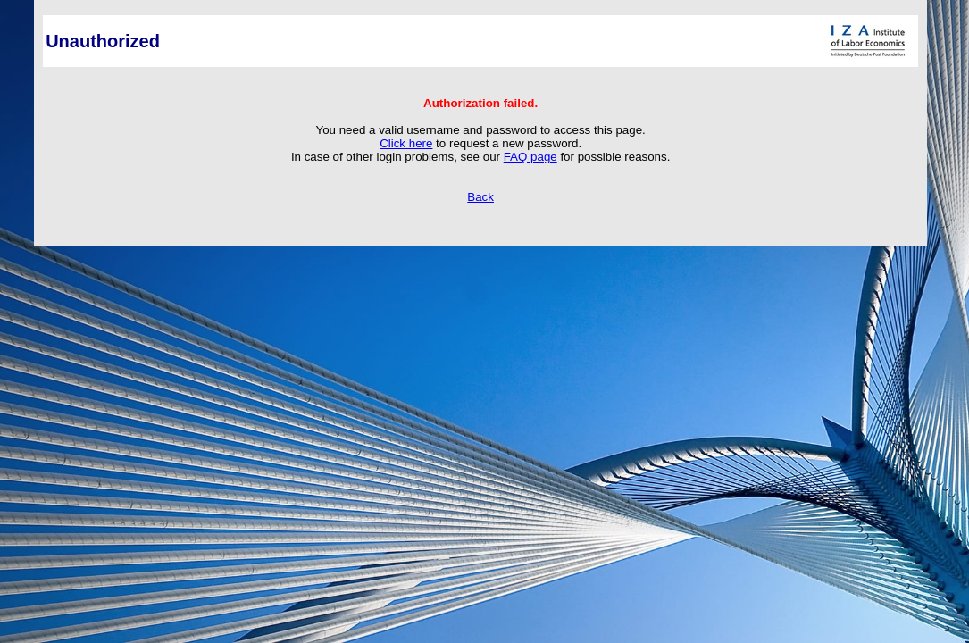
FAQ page (530, 156)
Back (480, 197)
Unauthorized (103, 41)
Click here (406, 143)
